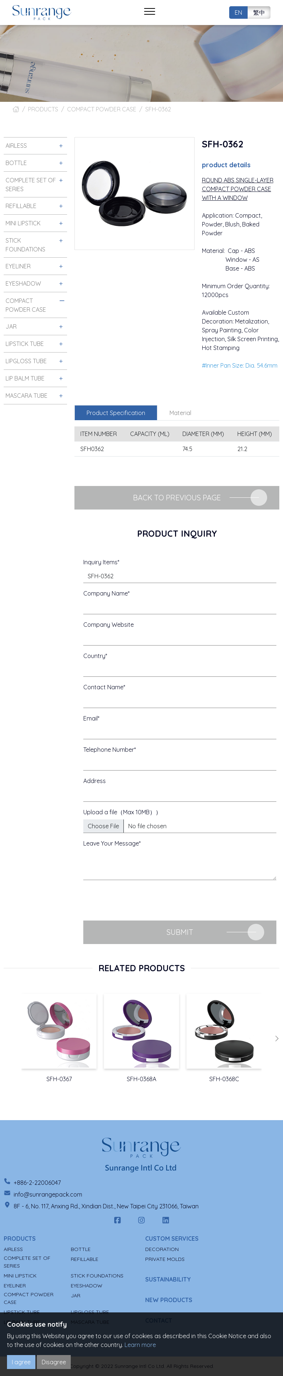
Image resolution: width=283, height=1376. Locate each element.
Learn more (140, 1344)
